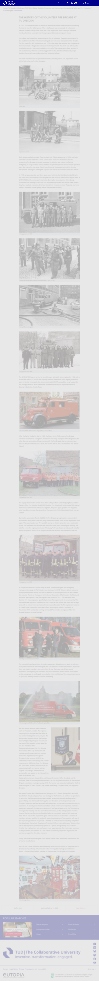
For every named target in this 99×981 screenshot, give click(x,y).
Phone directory (73, 924)
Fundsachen (72, 929)
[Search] (85, 3)
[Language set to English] (76, 3)
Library (38, 934)
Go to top (91, 969)
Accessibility (42, 969)
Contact (5, 969)
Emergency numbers (43, 929)
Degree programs (42, 924)
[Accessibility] (72, 3)
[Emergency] (68, 3)
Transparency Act (31, 969)
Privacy (21, 969)
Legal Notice (14, 969)
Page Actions (80, 908)
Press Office (72, 934)
